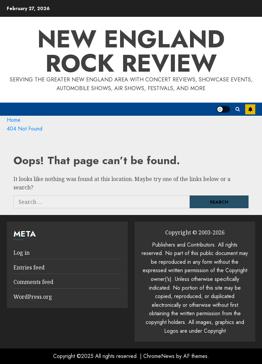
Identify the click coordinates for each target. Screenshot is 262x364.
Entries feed (29, 267)
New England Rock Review (131, 51)
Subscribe (250, 109)
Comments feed (33, 282)
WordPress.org (32, 296)
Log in (21, 252)
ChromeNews (159, 356)
